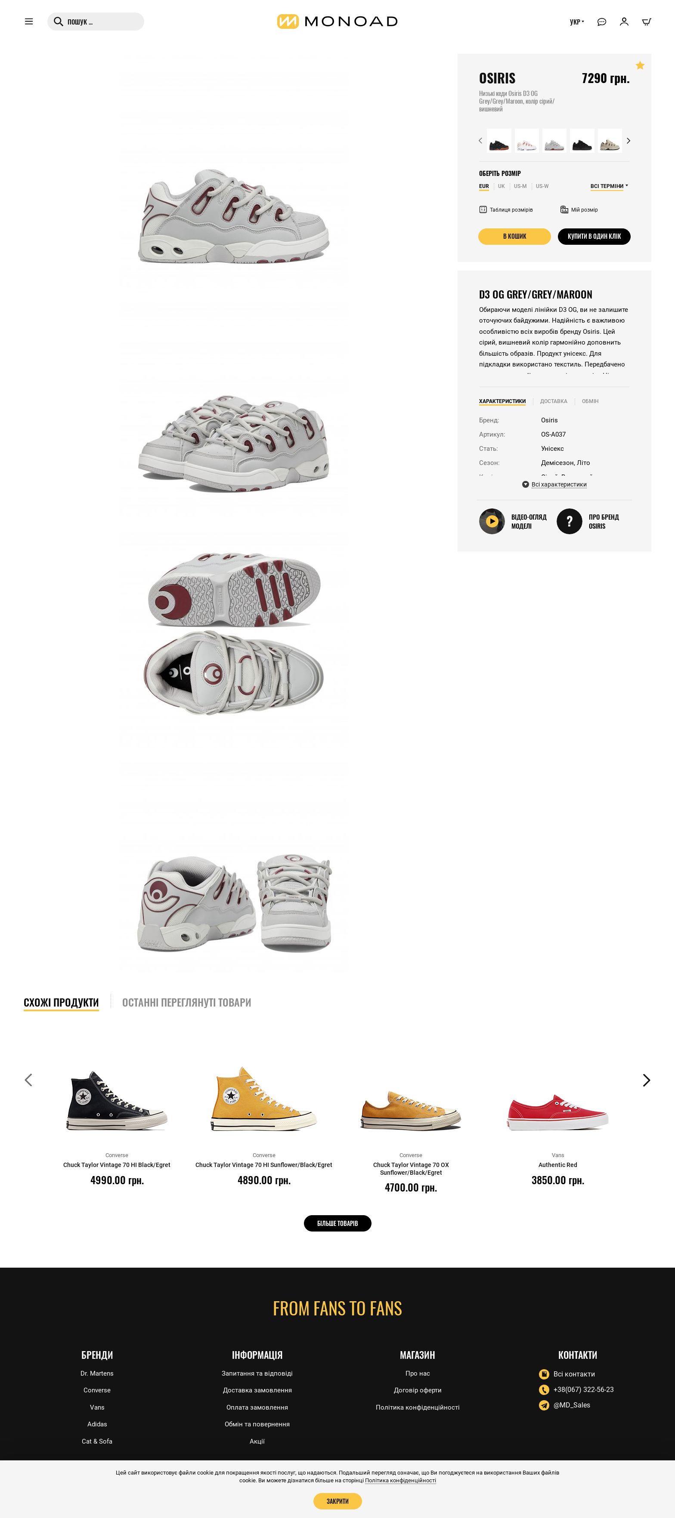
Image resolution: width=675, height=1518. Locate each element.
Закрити (337, 1501)
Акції (257, 1441)
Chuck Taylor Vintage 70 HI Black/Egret (117, 1165)
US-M (520, 186)
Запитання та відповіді (257, 1371)
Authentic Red (558, 1165)
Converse (97, 1389)
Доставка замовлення (257, 1389)
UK (501, 186)
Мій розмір (579, 209)
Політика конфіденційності (417, 1406)
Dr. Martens (97, 1371)
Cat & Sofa (97, 1441)
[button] (480, 140)
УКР (573, 24)
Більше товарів (337, 1223)
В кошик (514, 236)
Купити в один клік (594, 236)
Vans (97, 1406)
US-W (542, 186)
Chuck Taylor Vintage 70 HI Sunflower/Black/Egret (263, 1168)
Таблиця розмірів (506, 209)
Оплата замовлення (257, 1406)
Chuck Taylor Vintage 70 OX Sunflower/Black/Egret (411, 1168)
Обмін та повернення (257, 1424)
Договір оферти (418, 1389)
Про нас (417, 1371)
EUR (484, 186)
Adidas (97, 1424)
